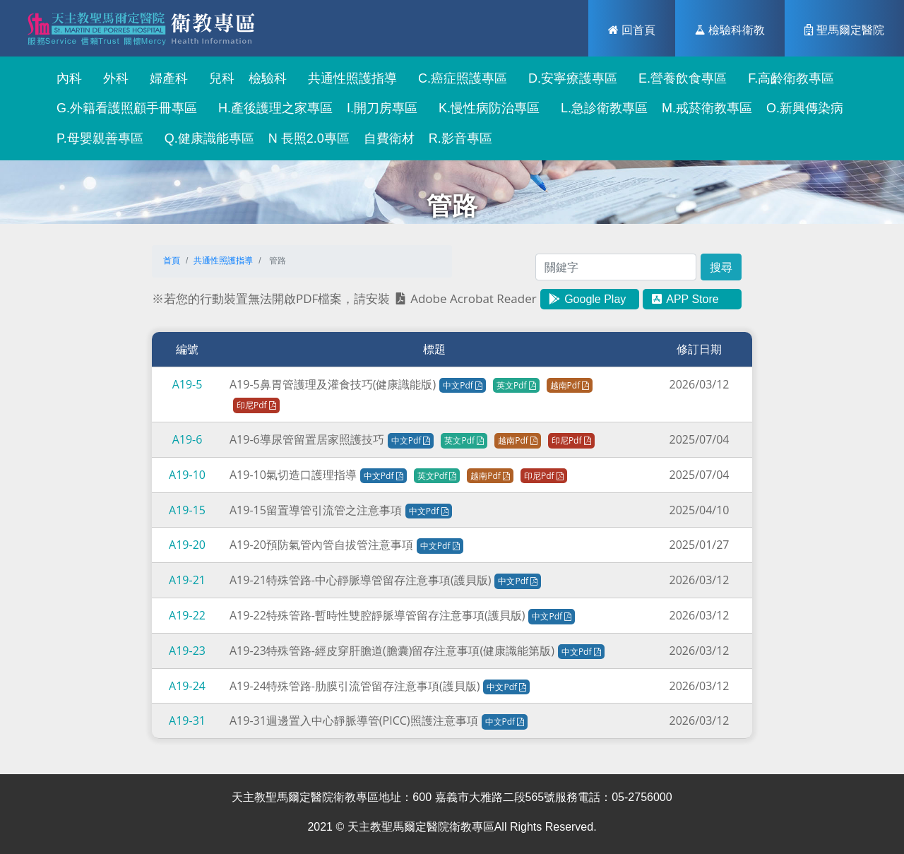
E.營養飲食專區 (679, 78)
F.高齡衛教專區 (787, 78)
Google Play (586, 299)
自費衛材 (389, 138)
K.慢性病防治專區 (486, 108)
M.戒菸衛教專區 (707, 108)
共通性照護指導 (349, 78)
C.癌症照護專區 (459, 78)
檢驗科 (268, 78)
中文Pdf (462, 385)
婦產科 (165, 78)
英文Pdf (516, 385)
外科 (112, 78)
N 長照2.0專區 (309, 138)
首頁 (171, 261)
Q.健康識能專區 (205, 138)
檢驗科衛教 (730, 29)
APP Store (684, 299)
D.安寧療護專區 (569, 78)
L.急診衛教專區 (601, 108)
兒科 (218, 78)
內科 (65, 78)
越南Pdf (570, 385)
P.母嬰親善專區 (96, 138)
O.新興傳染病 (804, 108)
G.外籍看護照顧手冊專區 (123, 108)
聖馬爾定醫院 (844, 29)
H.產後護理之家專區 (272, 108)
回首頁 (631, 29)
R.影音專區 (460, 138)
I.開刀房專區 (382, 108)
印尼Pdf (256, 405)
